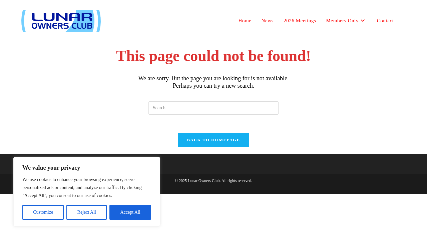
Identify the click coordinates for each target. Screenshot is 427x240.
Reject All (86, 212)
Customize (43, 212)
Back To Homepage (213, 141)
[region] (86, 192)
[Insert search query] (213, 108)
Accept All (130, 212)
